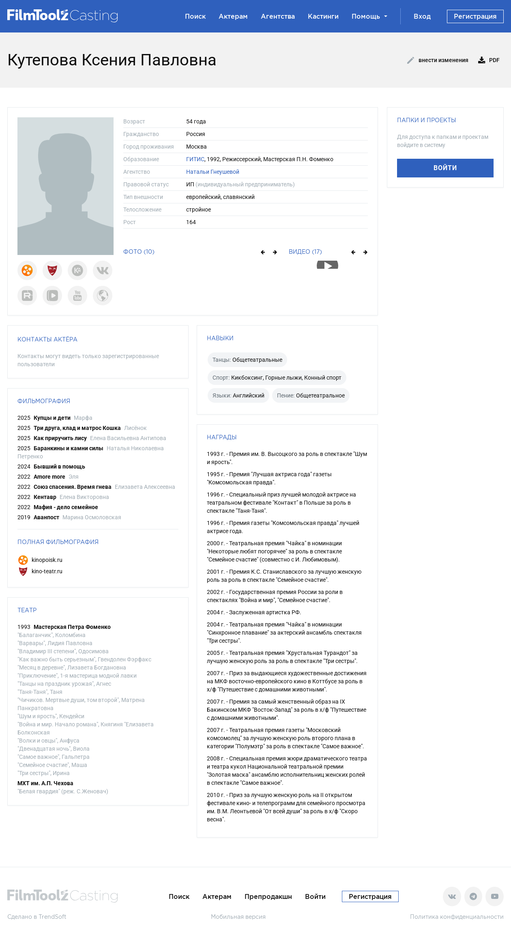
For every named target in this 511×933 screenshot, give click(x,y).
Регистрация (475, 16)
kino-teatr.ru (39, 571)
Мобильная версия (238, 917)
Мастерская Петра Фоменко (72, 627)
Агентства (278, 16)
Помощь (369, 16)
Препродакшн (268, 896)
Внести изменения (437, 60)
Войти (445, 168)
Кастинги (323, 16)
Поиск (195, 16)
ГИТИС (195, 159)
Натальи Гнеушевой (212, 171)
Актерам (233, 16)
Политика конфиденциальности (457, 917)
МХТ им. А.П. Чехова (45, 783)
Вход (422, 16)
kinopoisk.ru (39, 560)
